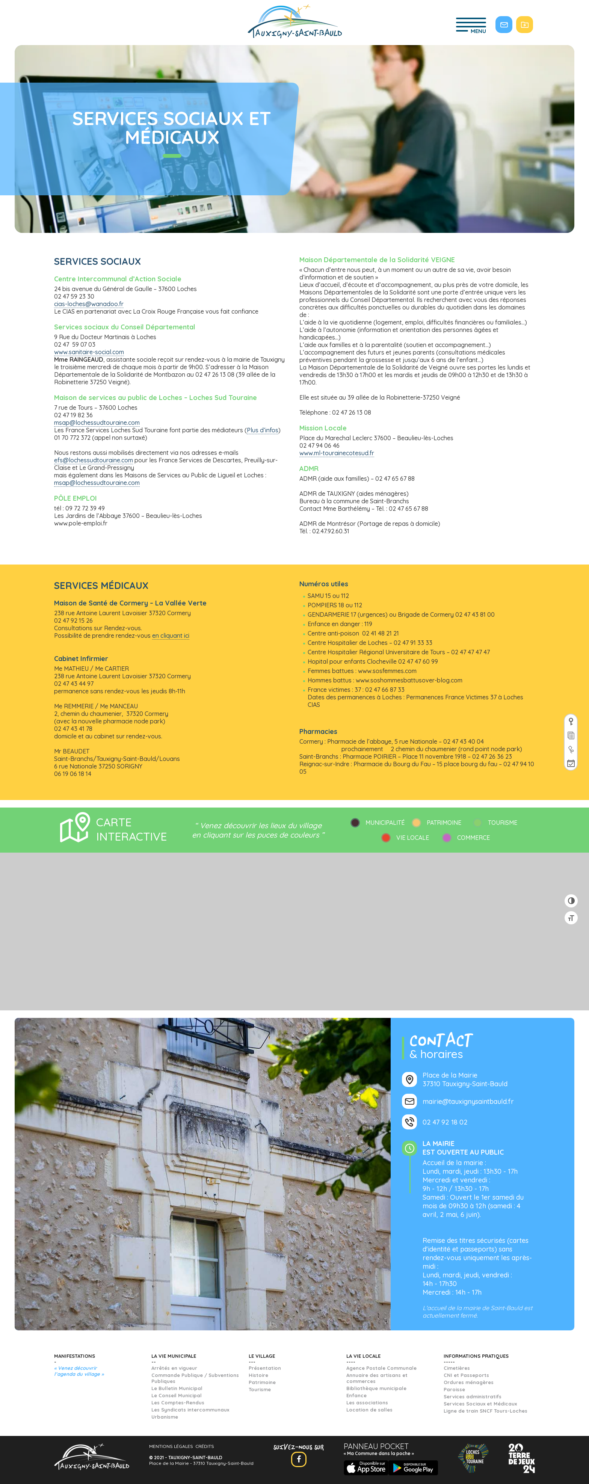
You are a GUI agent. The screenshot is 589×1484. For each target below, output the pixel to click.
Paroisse (454, 1389)
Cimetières (457, 1368)
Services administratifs (472, 1396)
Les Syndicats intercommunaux (190, 1410)
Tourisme (260, 1389)
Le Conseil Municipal (176, 1395)
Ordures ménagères (469, 1382)
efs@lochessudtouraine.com (93, 460)
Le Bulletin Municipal (176, 1388)
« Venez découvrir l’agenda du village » (79, 1371)
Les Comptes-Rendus (177, 1402)
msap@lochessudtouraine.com (97, 422)
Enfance (356, 1395)
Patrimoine (262, 1382)
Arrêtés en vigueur (174, 1368)
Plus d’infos (262, 430)
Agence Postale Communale (381, 1368)
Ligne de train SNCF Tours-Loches (485, 1411)
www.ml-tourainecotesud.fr (336, 453)
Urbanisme (164, 1417)
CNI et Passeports (466, 1375)
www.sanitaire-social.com (89, 352)
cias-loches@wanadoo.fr (89, 304)
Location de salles (369, 1410)
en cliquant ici (170, 635)
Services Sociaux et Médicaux (480, 1404)
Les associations (367, 1402)
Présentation (265, 1368)
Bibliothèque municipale (376, 1388)
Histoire (258, 1375)
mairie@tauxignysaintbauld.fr (468, 1101)
